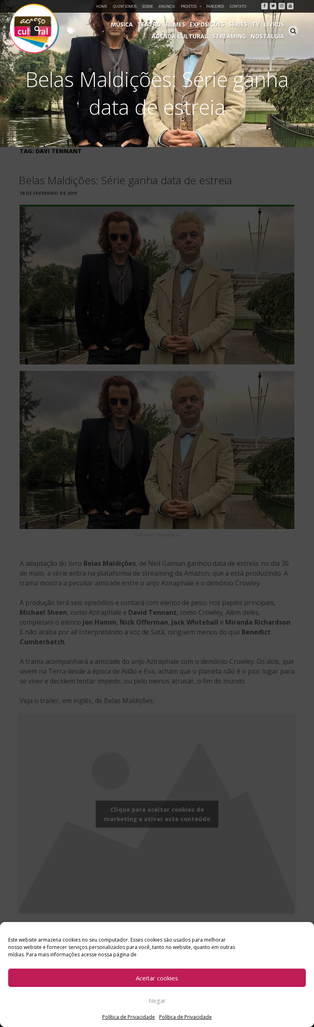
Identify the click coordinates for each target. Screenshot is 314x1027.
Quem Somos (125, 6)
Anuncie (167, 6)
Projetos (191, 6)
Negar (157, 1000)
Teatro (152, 24)
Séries (239, 24)
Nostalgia (268, 36)
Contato (238, 6)
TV (256, 24)
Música (125, 24)
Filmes (177, 24)
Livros (275, 24)
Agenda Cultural (181, 36)
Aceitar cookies (157, 978)
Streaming (230, 36)
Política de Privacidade (128, 1017)
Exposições (208, 24)
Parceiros (215, 6)
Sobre (147, 6)
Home (101, 6)
